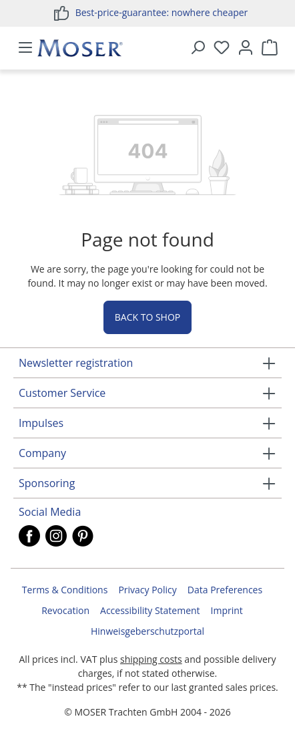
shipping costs (151, 659)
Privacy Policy (147, 589)
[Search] (198, 48)
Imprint (227, 610)
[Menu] (25, 48)
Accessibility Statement (150, 610)
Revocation (65, 610)
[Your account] (246, 48)
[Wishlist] (222, 48)
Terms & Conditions (65, 589)
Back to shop (147, 317)
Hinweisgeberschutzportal (147, 631)
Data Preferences (225, 589)
